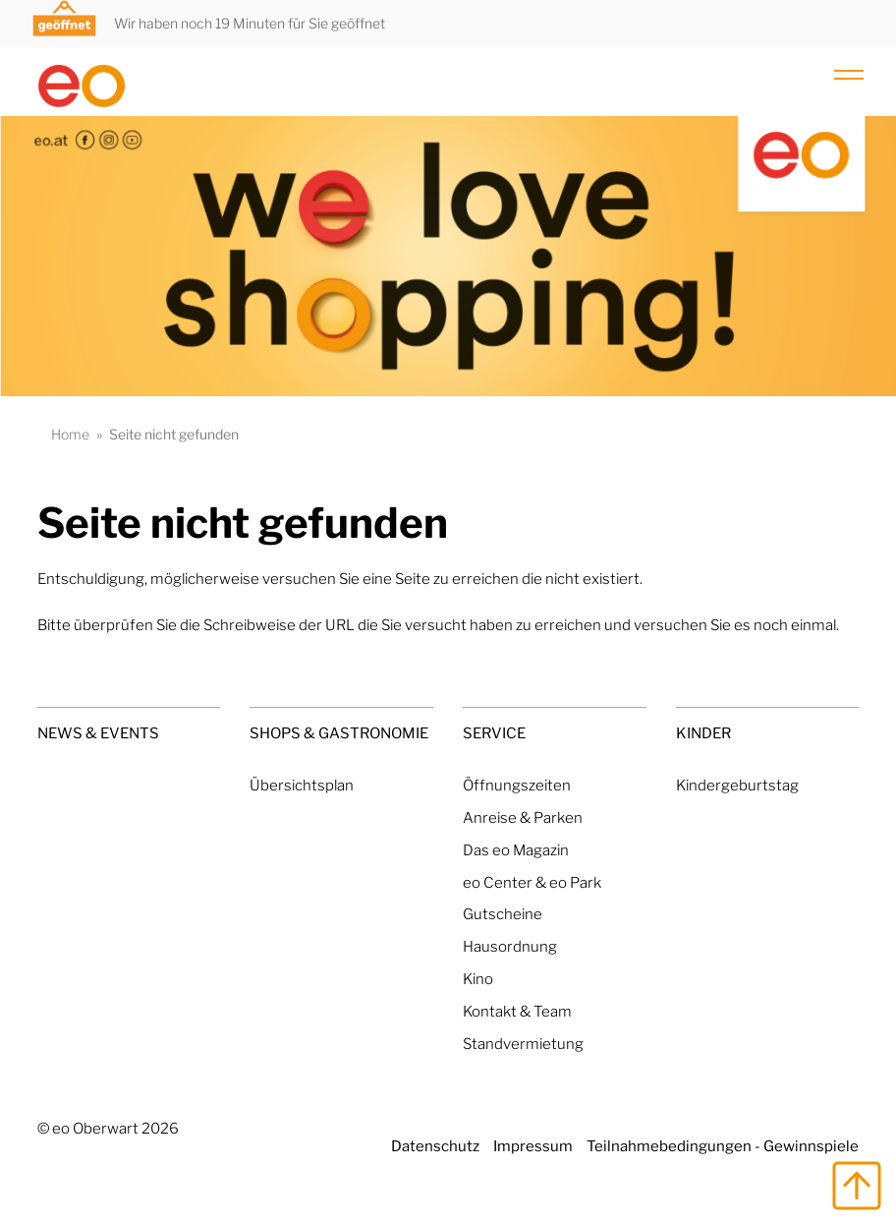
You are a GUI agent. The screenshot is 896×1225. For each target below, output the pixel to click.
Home (70, 434)
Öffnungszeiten (517, 785)
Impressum (533, 1146)
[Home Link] (129, 77)
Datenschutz (435, 1146)
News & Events (98, 733)
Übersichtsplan (302, 785)
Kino (478, 978)
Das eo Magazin (516, 850)
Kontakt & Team (517, 1011)
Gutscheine (502, 913)
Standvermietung (523, 1043)
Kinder (703, 733)
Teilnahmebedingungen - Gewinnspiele (723, 1146)
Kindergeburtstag (737, 785)
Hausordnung (510, 946)
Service (494, 733)
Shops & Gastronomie (339, 733)
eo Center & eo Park (532, 882)
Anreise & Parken (523, 817)
